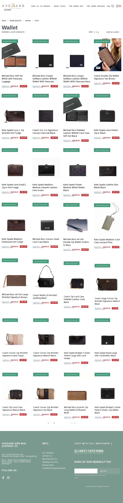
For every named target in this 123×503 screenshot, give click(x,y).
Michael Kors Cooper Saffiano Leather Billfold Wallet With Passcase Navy (76, 79)
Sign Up (103, 471)
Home (4, 20)
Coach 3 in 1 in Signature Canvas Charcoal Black (45, 135)
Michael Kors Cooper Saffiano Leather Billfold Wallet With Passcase (44, 79)
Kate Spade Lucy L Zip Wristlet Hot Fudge (13, 134)
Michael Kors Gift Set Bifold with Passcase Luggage (12, 79)
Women (28, 20)
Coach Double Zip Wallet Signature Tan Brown (106, 77)
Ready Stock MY (16, 20)
